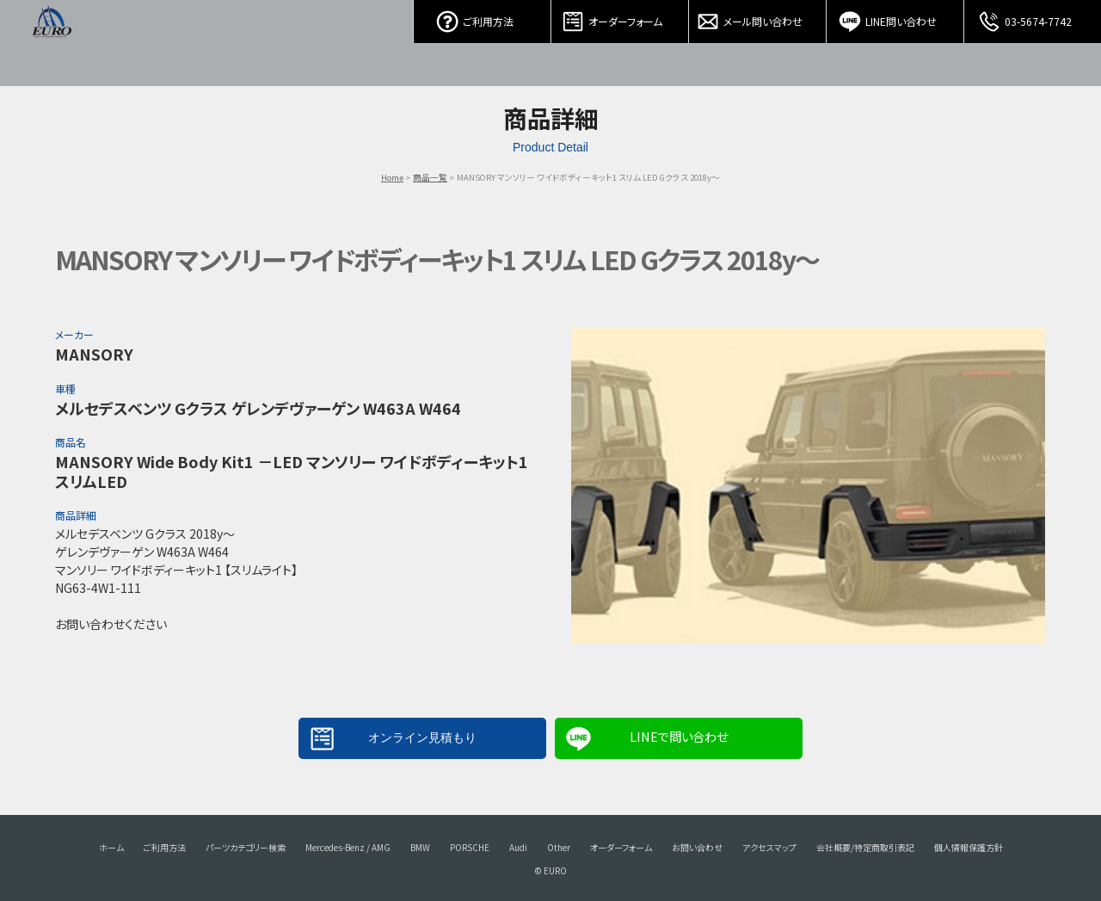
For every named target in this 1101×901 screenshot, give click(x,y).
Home (392, 177)
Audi (518, 847)
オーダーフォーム (620, 17)
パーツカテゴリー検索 (246, 847)
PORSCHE (469, 847)
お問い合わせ (697, 847)
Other (558, 847)
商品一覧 (430, 177)
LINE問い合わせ (895, 17)
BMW (420, 847)
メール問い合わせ (757, 17)
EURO (51, 43)
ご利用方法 (482, 17)
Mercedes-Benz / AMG (348, 847)
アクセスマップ (769, 847)
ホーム (111, 847)
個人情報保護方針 (968, 847)
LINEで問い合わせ (679, 736)
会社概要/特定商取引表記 (865, 847)
